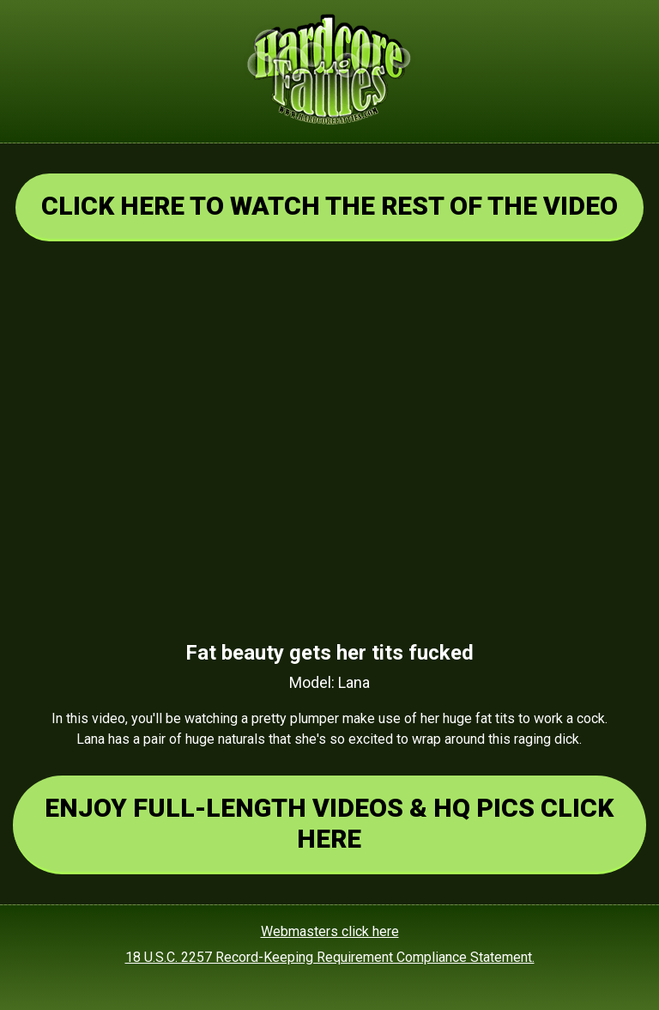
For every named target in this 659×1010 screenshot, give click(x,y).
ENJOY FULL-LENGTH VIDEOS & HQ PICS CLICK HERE (329, 823)
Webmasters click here (330, 931)
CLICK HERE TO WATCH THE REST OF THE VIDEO (329, 206)
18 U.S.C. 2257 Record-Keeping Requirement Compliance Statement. (330, 957)
